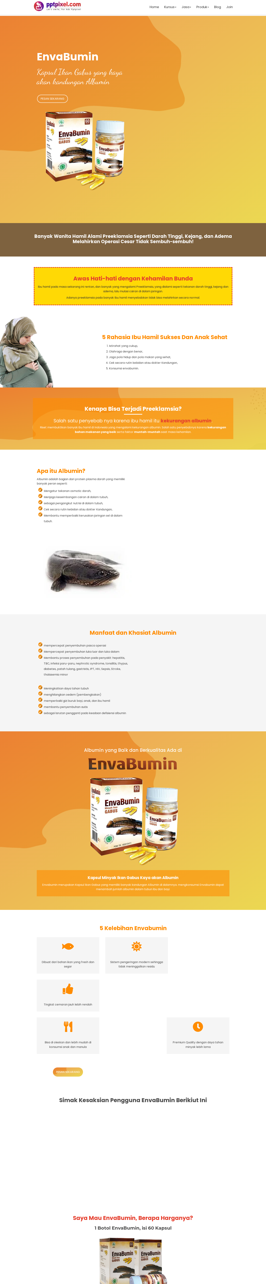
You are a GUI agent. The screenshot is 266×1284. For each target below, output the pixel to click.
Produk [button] (202, 8)
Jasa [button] (186, 8)
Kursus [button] (170, 8)
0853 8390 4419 (98, 1255)
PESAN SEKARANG (53, 99)
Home (154, 8)
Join (229, 8)
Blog (217, 8)
